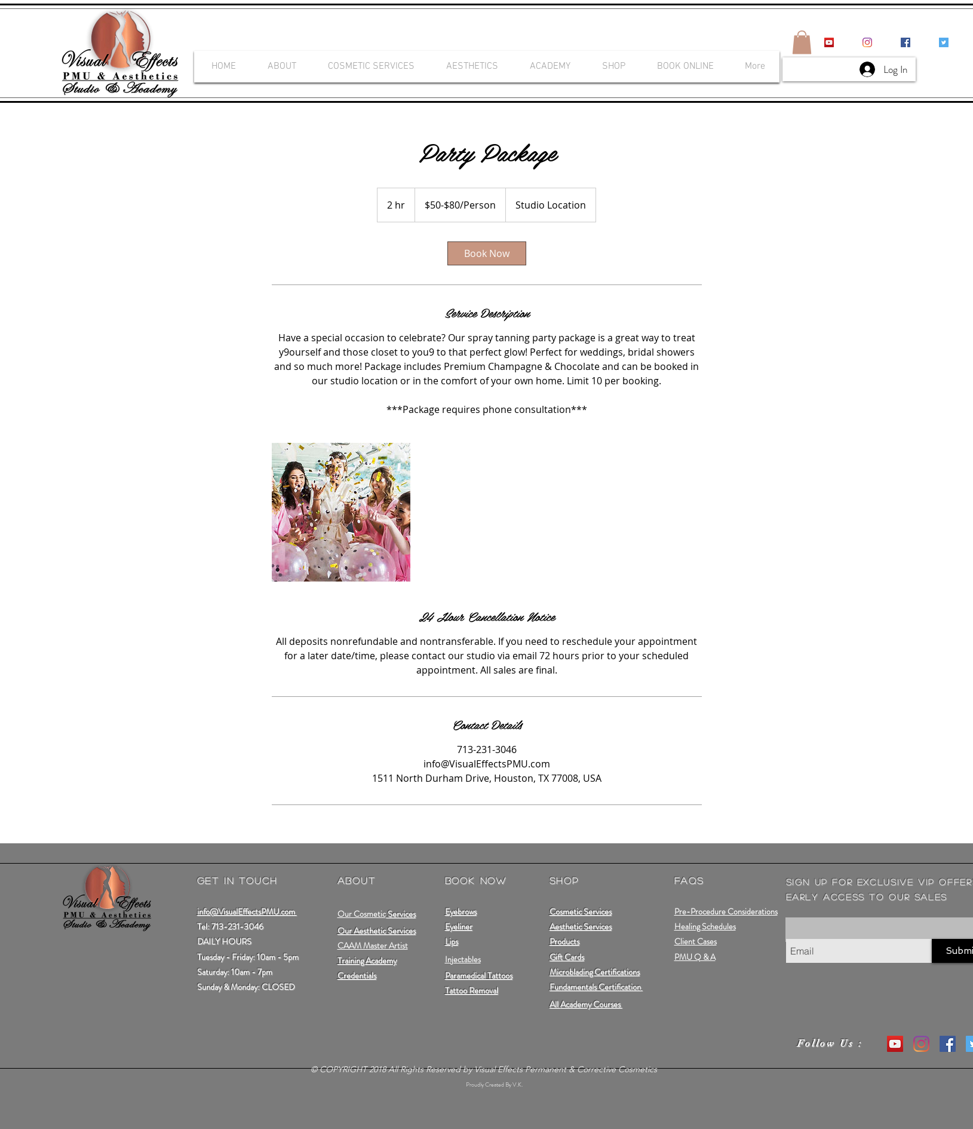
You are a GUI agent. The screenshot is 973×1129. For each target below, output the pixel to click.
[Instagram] (867, 42)
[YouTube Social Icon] (829, 42)
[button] (802, 42)
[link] (486, 253)
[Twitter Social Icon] (944, 42)
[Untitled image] (341, 512)
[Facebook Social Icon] (905, 42)
